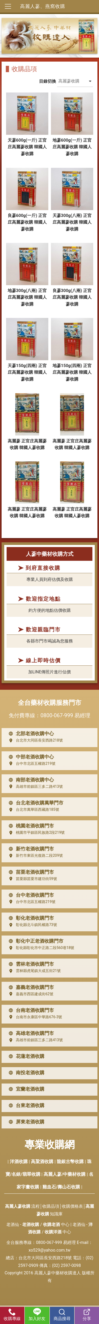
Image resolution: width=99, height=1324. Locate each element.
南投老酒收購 (25, 1072)
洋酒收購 (19, 1161)
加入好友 (37, 1314)
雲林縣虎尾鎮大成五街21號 (33, 971)
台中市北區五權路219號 (30, 763)
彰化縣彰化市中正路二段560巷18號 (40, 948)
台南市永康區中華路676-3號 (34, 1017)
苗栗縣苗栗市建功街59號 (31, 878)
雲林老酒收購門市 (30, 964)
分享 (87, 1314)
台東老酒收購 (25, 1105)
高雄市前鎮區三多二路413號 (34, 786)
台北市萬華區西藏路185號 (32, 809)
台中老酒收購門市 (30, 895)
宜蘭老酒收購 (25, 1089)
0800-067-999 (56, 715)
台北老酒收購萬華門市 (34, 802)
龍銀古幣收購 (70, 1161)
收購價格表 (72, 1206)
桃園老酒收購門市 (30, 825)
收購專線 (12, 1314)
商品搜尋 (62, 1314)
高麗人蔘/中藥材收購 (65, 1174)
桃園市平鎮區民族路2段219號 (35, 832)
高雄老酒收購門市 (30, 1033)
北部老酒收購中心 (30, 733)
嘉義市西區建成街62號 (29, 994)
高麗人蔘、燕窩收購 (42, 6)
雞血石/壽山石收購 (61, 1186)
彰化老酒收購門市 (30, 918)
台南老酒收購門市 (30, 1010)
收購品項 (50, 1206)
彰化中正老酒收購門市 (34, 941)
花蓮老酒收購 (25, 1056)
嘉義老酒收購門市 (30, 987)
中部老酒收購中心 (30, 756)
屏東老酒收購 (25, 1121)
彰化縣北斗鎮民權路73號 (31, 925)
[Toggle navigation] (8, 6)
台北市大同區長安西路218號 (34, 740)
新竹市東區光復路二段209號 (34, 855)
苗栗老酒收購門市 (30, 872)
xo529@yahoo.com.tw (49, 1250)
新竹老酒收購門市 (30, 848)
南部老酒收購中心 (30, 779)
